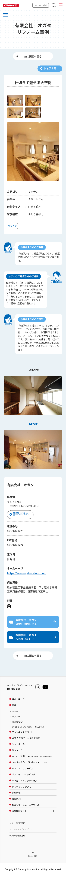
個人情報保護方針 (17, 835)
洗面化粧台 (17, 721)
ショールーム (18, 743)
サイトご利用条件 (17, 822)
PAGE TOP (33, 855)
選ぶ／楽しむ (18, 698)
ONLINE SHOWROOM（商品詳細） (28, 726)
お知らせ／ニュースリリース (25, 804)
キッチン (16, 711)
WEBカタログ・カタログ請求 (26, 737)
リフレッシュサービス (22, 768)
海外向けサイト (19, 810)
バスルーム (17, 716)
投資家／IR (17, 798)
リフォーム (17, 749)
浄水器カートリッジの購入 (24, 780)
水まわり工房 (32, 756)
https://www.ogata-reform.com (26, 572)
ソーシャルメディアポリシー (22, 829)
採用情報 (16, 792)
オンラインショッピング (23, 774)
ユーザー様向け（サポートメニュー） (30, 762)
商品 (14, 704)
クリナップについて (21, 786)
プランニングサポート (22, 731)
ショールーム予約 (40, 5)
